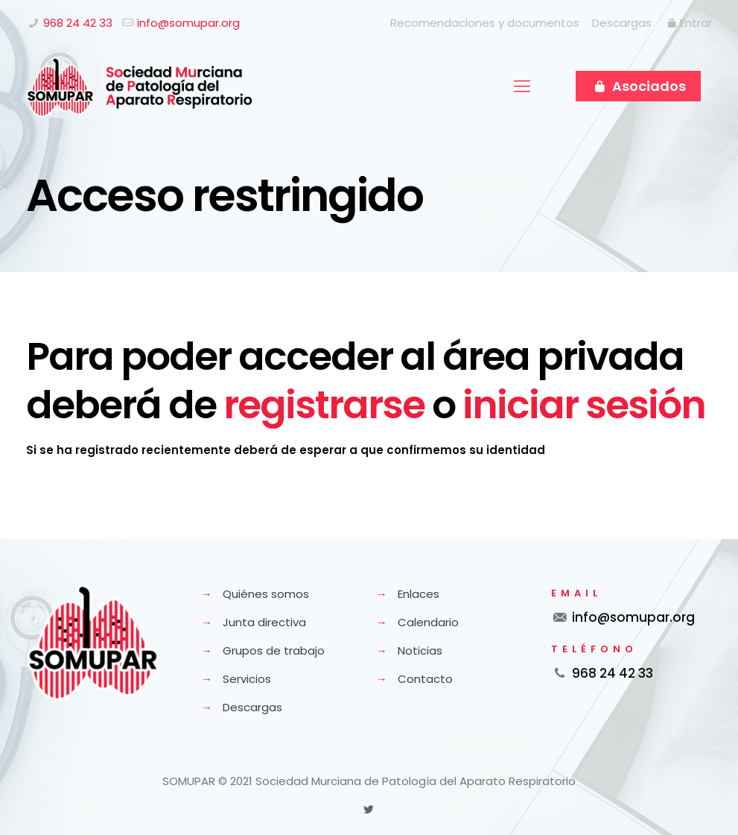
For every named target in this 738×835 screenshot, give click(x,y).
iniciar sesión (583, 404)
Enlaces (418, 594)
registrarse (323, 404)
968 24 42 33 (77, 23)
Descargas (622, 23)
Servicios (247, 679)
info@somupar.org (188, 23)
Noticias (420, 650)
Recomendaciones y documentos (484, 23)
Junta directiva (264, 622)
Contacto (425, 679)
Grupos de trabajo (274, 650)
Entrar (688, 23)
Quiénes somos (266, 594)
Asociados (638, 86)
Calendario (428, 622)
